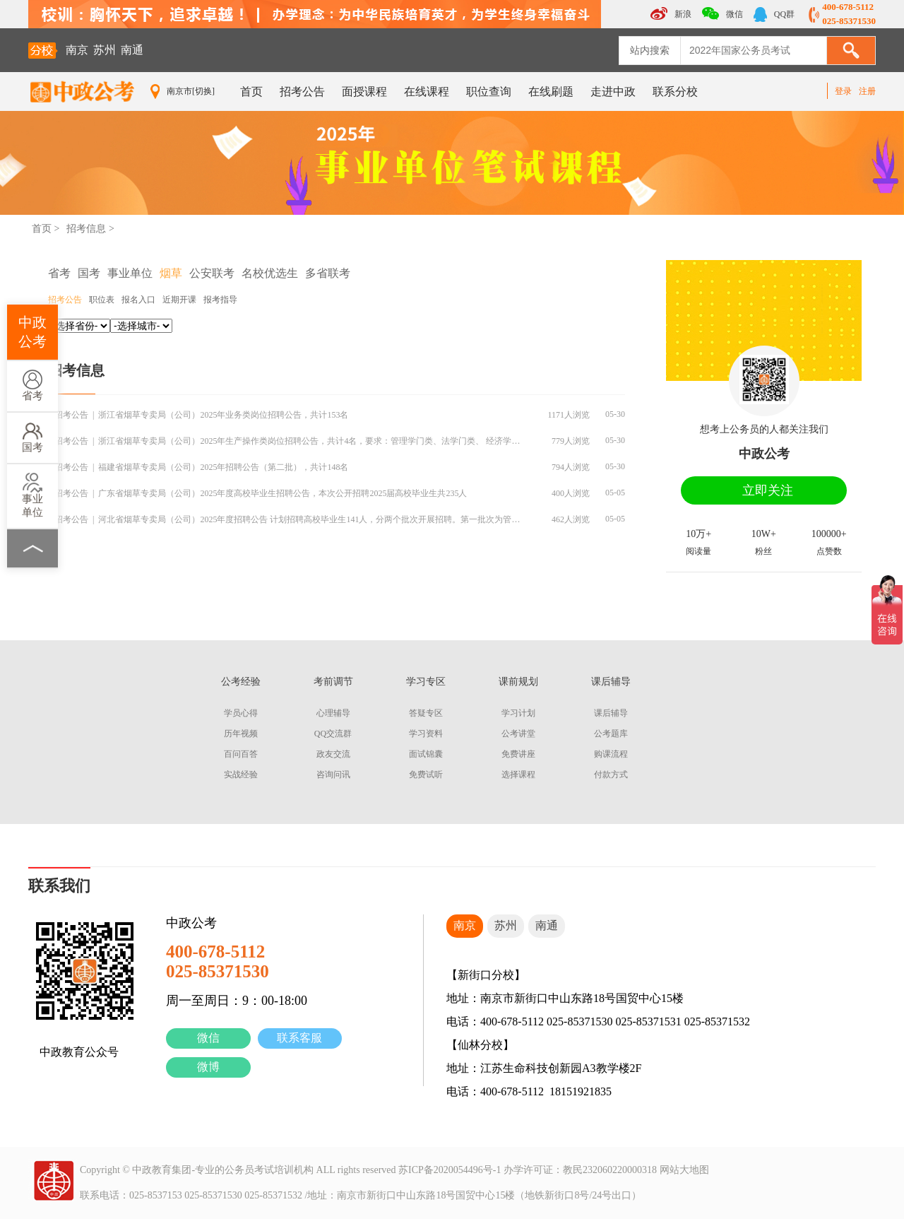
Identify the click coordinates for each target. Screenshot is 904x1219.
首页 (251, 92)
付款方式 (611, 774)
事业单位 (32, 495)
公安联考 (211, 273)
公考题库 (611, 733)
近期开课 (179, 300)
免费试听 (426, 774)
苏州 (104, 50)
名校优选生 (270, 273)
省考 (32, 385)
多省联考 (327, 273)
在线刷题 (550, 92)
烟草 (171, 273)
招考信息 (86, 228)
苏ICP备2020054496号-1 (449, 1170)
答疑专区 (426, 713)
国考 (32, 437)
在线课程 (426, 92)
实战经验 (241, 774)
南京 (77, 50)
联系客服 (299, 1038)
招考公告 (302, 92)
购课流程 (611, 754)
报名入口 (138, 300)
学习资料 (426, 733)
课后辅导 (611, 713)
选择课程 (518, 774)
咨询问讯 (333, 774)
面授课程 (364, 92)
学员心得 (241, 713)
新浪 (670, 13)
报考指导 (220, 300)
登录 (843, 91)
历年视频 (241, 733)
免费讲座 (518, 754)
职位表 (101, 300)
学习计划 (518, 713)
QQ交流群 (333, 733)
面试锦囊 (426, 754)
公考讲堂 (518, 733)
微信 (208, 1038)
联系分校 (675, 92)
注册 (867, 91)
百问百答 (241, 754)
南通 (132, 50)
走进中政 (613, 92)
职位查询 (488, 92)
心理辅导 (333, 713)
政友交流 (333, 754)
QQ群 (774, 14)
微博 (208, 1067)
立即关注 (767, 490)
